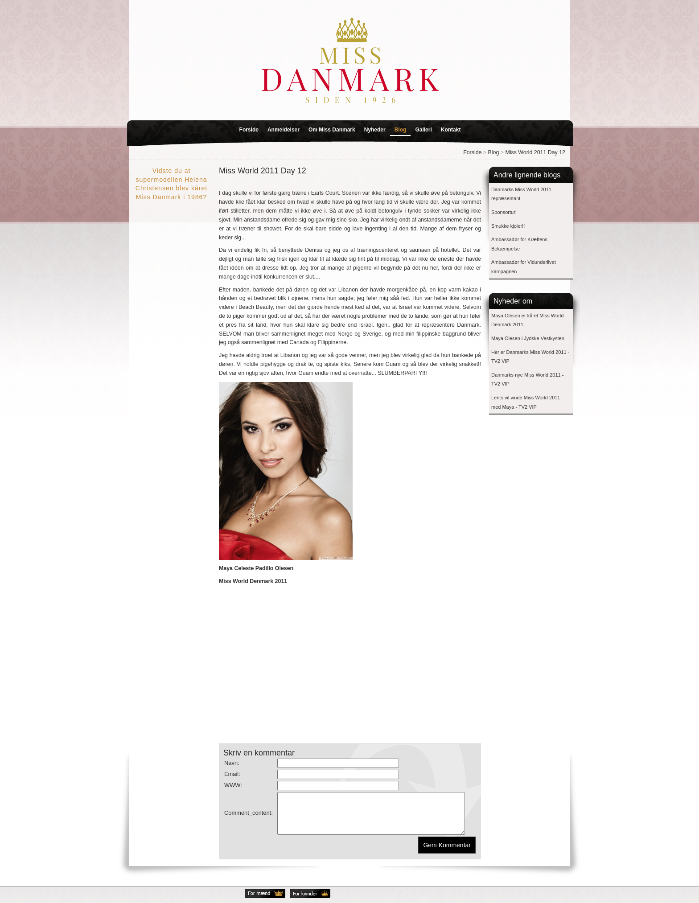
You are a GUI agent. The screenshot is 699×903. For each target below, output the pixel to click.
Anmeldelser (283, 130)
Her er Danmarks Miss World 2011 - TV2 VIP (530, 356)
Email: (232, 774)
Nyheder (375, 130)
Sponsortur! (504, 212)
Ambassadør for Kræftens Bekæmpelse (519, 244)
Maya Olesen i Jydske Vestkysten (527, 338)
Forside (249, 130)
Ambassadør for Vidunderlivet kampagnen (523, 266)
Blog (401, 130)
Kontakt (451, 130)
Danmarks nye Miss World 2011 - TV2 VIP (527, 379)
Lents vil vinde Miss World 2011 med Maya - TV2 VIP (525, 402)
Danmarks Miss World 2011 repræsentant (521, 194)
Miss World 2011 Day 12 (535, 152)
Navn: (231, 762)
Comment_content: (248, 816)
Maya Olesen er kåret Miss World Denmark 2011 (527, 320)
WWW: (233, 785)
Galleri (423, 130)
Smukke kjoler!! (508, 226)
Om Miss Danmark (331, 130)
